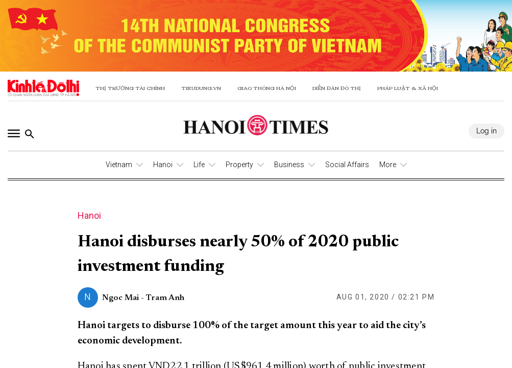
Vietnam (119, 164)
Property (239, 164)
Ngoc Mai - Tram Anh (143, 298)
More (387, 164)
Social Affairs (347, 164)
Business (289, 164)
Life (199, 164)
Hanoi (163, 164)
